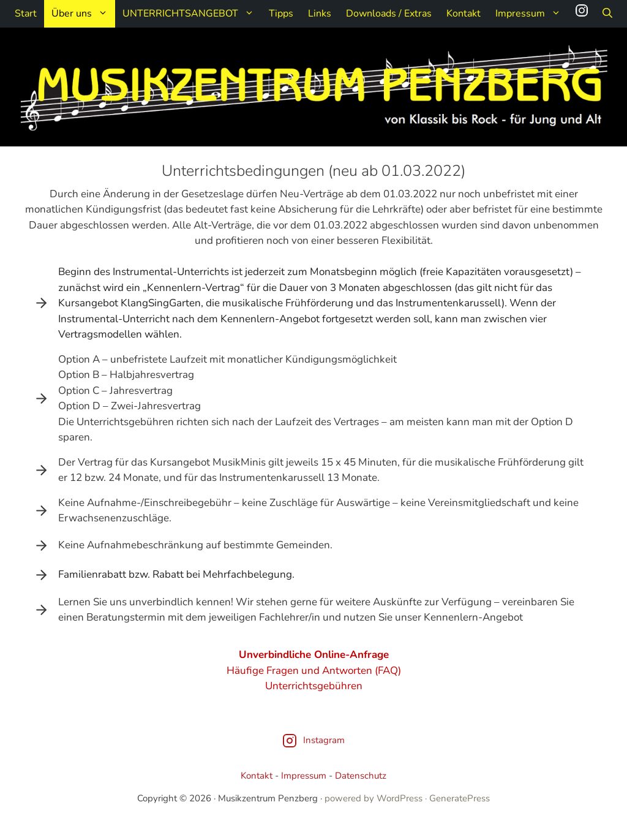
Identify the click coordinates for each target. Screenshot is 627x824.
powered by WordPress (373, 798)
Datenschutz (360, 775)
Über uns (83, 14)
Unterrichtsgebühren (313, 686)
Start (26, 13)
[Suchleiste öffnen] (607, 14)
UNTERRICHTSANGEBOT (191, 14)
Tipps (281, 13)
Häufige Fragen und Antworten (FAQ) (314, 670)
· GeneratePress (457, 798)
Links (319, 13)
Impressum (531, 14)
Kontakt (463, 13)
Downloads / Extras (389, 13)
